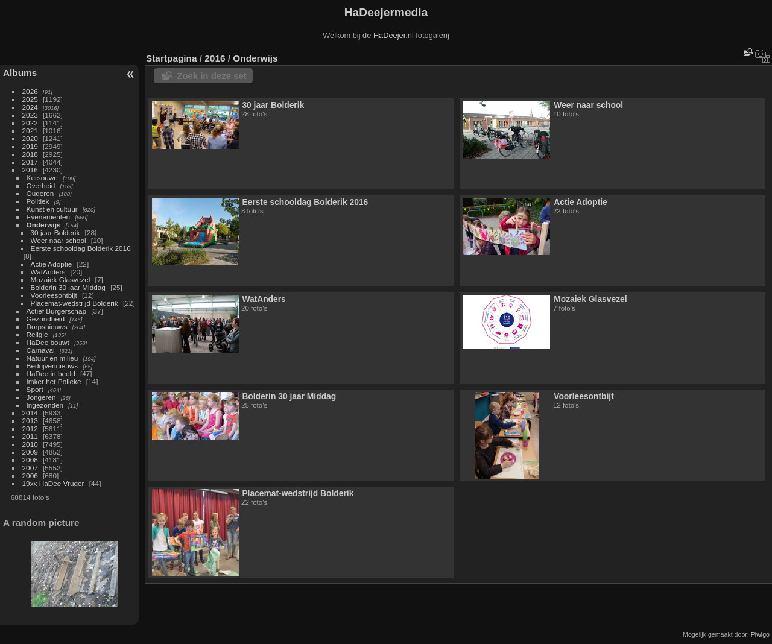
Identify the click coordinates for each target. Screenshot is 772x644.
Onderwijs (44, 225)
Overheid (41, 185)
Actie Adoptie (51, 264)
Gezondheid (46, 319)
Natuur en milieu (52, 358)
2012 (30, 428)
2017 (30, 162)
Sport (35, 389)
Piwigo (760, 634)
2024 (30, 107)
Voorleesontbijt (54, 295)
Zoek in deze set (212, 76)
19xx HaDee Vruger (53, 483)
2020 (30, 138)
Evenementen (49, 217)
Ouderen (40, 193)
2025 (30, 99)
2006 (30, 475)
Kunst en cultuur (52, 209)
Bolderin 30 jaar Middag (68, 287)
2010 (30, 444)
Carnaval (41, 350)
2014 (30, 413)
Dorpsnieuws (47, 326)
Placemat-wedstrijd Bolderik (74, 303)
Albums (20, 73)
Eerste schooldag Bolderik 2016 (81, 248)
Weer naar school (58, 240)
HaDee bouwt (48, 342)
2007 (30, 468)
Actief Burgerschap (56, 311)
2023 (30, 115)
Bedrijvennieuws (52, 366)
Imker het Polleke (54, 381)
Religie (37, 334)
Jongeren (41, 397)
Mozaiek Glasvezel (60, 279)
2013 (30, 421)
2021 (30, 130)
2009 (30, 452)
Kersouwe (42, 178)
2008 (30, 460)
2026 (30, 91)
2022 (30, 123)
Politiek (38, 201)
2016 (30, 170)
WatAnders (48, 272)
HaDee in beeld (51, 373)
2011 (30, 436)
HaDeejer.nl (393, 35)
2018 (30, 154)
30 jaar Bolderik (55, 232)
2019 (30, 146)
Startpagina (171, 58)
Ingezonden (45, 405)
